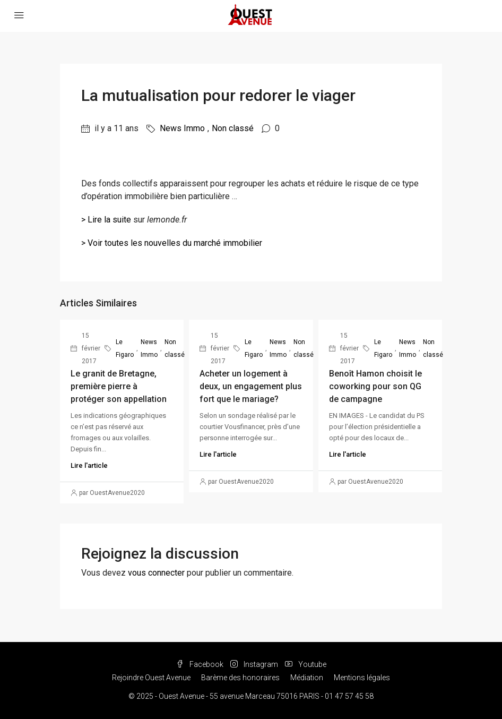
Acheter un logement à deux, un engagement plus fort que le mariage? (251, 386)
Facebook (200, 664)
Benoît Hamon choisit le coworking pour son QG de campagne (375, 386)
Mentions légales (362, 677)
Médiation (306, 677)
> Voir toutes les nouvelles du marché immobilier (171, 243)
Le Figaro (125, 348)
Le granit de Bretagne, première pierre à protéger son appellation (119, 386)
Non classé (233, 128)
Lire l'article (89, 465)
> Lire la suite (106, 220)
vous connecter (156, 573)
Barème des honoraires (240, 677)
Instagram (255, 664)
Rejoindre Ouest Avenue (151, 677)
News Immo (182, 128)
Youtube (305, 664)
